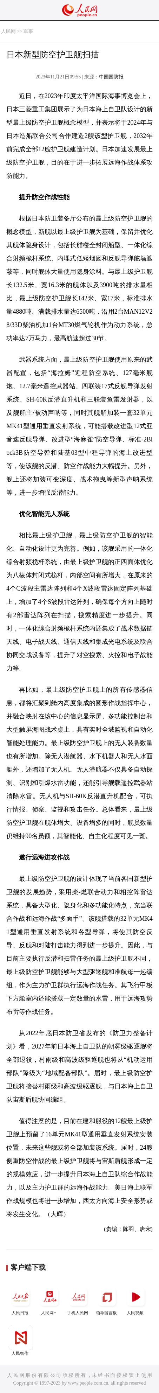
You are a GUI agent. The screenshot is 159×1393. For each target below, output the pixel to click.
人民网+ (49, 1300)
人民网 (8, 31)
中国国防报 (111, 76)
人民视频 (136, 1300)
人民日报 (20, 1300)
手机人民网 (78, 1300)
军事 (28, 31)
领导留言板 (107, 1300)
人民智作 (20, 1340)
